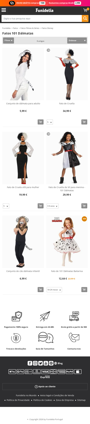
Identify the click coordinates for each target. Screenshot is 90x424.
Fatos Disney (47, 28)
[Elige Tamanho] (50, 122)
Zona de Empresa (65, 400)
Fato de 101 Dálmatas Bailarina (67, 271)
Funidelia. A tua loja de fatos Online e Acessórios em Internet (44, 10)
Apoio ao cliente (45, 386)
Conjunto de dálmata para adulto (23, 103)
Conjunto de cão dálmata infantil (23, 271)
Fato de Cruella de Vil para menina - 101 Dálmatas (67, 189)
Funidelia (6, 28)
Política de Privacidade (18, 400)
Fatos (15, 28)
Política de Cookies (42, 400)
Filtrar (7, 40)
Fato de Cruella (67, 103)
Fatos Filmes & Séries (29, 28)
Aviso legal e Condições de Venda (57, 395)
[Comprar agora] (41, 121)
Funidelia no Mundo (26, 395)
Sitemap (81, 400)
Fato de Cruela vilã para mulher (23, 187)
